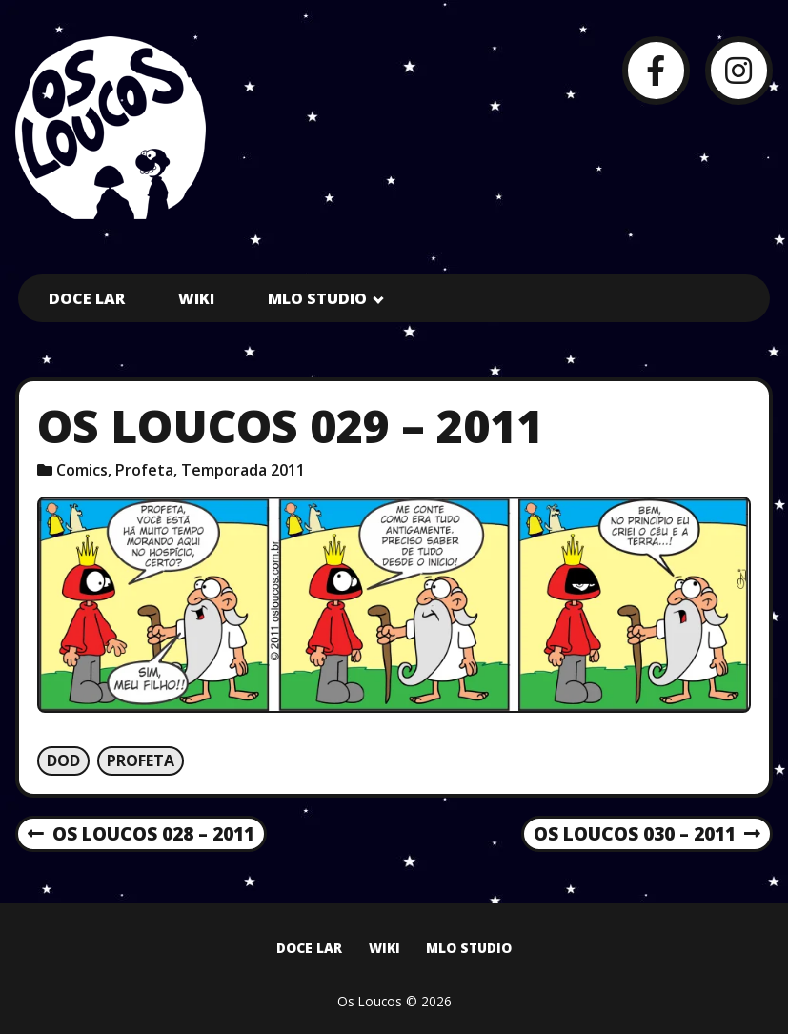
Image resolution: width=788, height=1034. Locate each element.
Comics (82, 469)
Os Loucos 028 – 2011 (141, 835)
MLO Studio (317, 298)
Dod (63, 760)
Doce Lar (87, 298)
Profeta (144, 469)
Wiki (196, 298)
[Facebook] (656, 70)
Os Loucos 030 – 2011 (647, 835)
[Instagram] (739, 70)
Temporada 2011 (243, 469)
